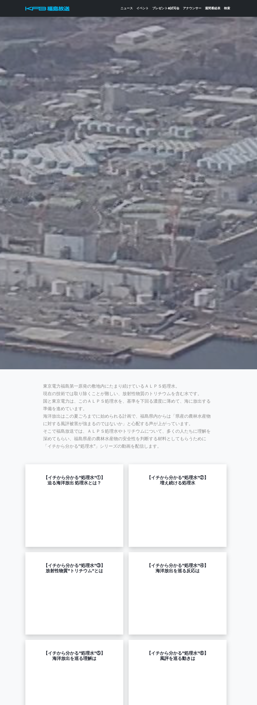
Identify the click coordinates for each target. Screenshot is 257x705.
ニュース (126, 8)
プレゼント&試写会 (165, 8)
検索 (227, 8)
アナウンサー (192, 8)
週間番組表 (212, 8)
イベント (142, 8)
